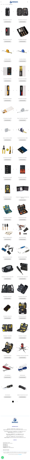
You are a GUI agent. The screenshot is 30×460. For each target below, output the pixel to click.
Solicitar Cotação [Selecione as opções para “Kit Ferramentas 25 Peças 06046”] (7, 180)
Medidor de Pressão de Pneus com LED (22, 396)
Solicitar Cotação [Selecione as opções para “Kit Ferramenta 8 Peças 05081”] (22, 220)
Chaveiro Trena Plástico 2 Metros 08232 (22, 118)
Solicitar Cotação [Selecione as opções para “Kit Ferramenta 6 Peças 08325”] (7, 81)
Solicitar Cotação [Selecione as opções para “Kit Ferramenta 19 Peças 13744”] (7, 319)
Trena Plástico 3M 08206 (22, 59)
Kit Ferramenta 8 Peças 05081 (22, 218)
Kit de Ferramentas (7, 396)
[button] (2, 457)
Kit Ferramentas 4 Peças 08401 (7, 158)
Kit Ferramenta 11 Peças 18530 (7, 337)
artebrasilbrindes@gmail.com (20, 438)
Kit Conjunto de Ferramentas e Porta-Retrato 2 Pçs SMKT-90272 (22, 198)
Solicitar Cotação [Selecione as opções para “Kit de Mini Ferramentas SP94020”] (22, 260)
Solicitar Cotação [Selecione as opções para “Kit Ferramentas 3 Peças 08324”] (22, 81)
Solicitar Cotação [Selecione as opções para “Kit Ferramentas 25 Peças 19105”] (7, 41)
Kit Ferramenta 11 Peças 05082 (7, 218)
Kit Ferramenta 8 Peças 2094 (7, 357)
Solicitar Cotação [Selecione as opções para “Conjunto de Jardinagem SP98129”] (7, 240)
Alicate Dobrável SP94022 (22, 238)
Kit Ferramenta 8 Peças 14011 (22, 317)
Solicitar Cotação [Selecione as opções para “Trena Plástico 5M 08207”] (7, 61)
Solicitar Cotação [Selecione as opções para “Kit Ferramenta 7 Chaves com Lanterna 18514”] (22, 359)
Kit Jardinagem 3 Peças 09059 (22, 39)
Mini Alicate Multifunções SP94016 (7, 258)
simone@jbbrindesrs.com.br (22, 433)
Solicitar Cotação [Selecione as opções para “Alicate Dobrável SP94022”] (22, 240)
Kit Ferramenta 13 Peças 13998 (22, 297)
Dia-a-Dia (6, 4)
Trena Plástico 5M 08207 (7, 59)
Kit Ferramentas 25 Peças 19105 (7, 39)
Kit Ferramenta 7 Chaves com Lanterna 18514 (22, 357)
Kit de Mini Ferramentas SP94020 (22, 258)
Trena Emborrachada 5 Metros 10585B (22, 138)
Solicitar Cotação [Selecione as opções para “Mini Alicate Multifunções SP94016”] (7, 260)
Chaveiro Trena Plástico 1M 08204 (7, 138)
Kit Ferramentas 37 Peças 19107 (7, 19)
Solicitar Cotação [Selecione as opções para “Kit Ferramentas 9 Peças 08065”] (22, 160)
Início (1, 4)
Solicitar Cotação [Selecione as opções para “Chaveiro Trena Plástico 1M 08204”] (7, 140)
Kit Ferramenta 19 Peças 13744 (7, 317)
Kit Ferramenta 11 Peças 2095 (22, 337)
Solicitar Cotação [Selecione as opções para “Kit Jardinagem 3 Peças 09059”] (22, 41)
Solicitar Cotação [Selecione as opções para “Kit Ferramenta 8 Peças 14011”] (22, 319)
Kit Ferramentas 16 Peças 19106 (22, 19)
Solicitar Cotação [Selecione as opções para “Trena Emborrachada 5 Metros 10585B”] (22, 140)
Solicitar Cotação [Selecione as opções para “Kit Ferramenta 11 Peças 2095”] (22, 339)
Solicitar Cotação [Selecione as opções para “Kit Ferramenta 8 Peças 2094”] (7, 359)
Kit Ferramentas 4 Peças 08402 (7, 118)
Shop (3, 4)
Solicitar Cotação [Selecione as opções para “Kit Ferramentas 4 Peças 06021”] (22, 180)
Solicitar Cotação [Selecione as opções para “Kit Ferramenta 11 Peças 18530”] (7, 339)
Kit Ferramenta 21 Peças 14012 (7, 297)
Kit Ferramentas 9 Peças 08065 (22, 158)
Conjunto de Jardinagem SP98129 (7, 238)
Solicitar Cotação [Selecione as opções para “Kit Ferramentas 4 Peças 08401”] (7, 160)
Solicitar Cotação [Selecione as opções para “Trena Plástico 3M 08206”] (22, 61)
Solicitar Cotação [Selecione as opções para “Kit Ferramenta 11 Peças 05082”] (7, 220)
